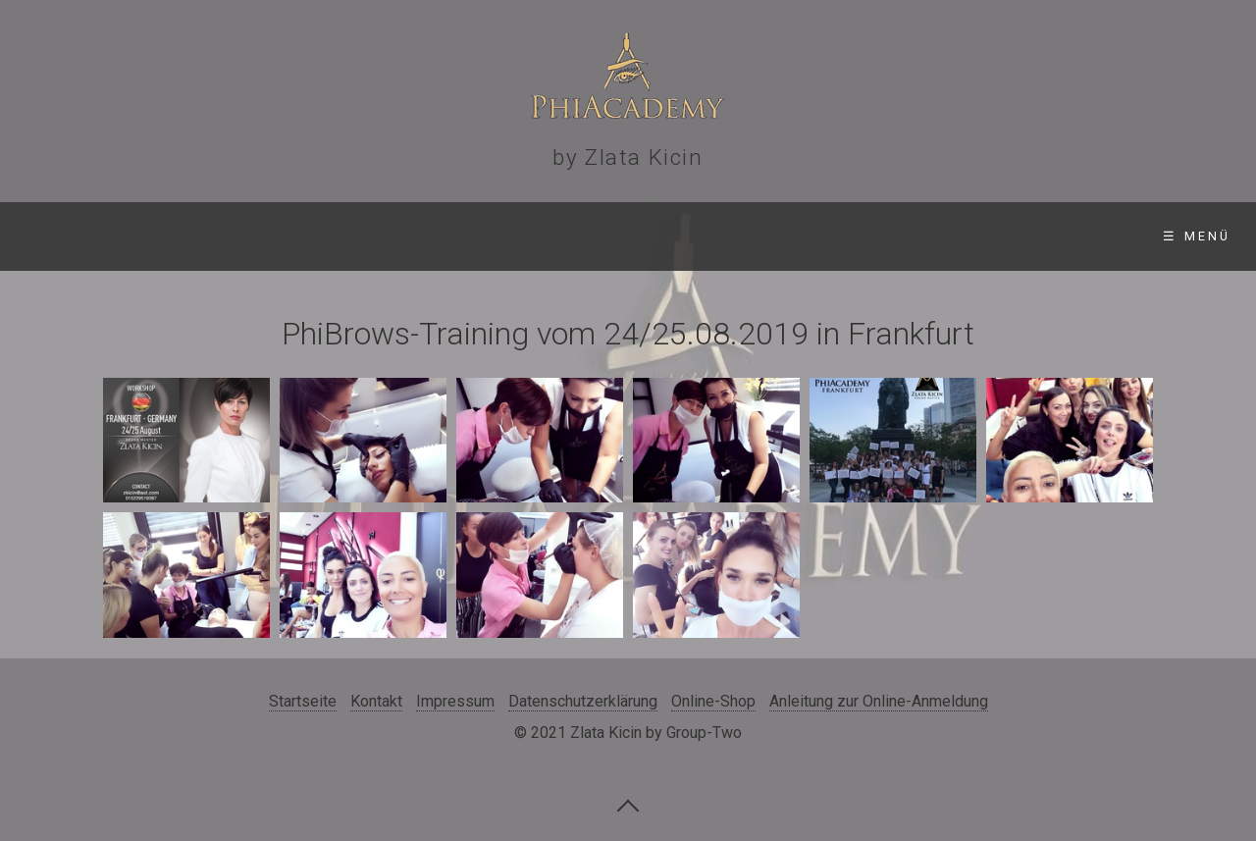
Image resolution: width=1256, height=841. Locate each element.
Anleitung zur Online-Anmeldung (878, 701)
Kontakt (931, 236)
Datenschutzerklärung (582, 701)
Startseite (77, 236)
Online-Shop (783, 236)
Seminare (222, 236)
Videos (644, 236)
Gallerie (521, 236)
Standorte (379, 236)
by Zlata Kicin (627, 157)
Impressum (455, 701)
